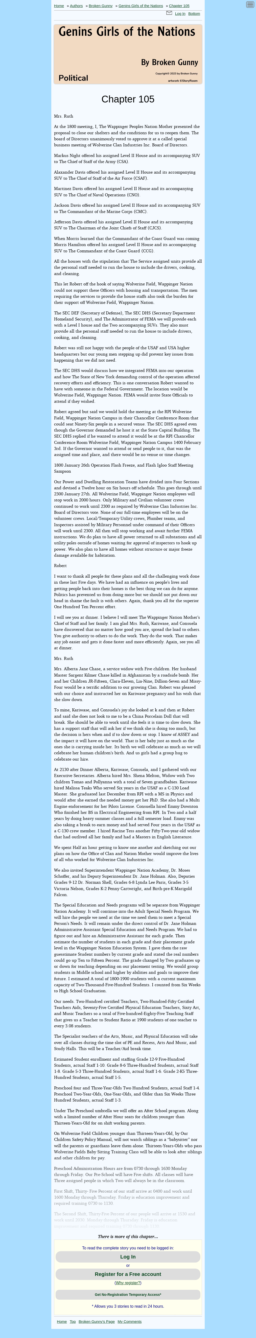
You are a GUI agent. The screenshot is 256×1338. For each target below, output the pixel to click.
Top (73, 1322)
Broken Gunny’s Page (97, 1322)
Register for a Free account (128, 1274)
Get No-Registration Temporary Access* (128, 1295)
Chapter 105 (179, 6)
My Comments (130, 1322)
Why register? (128, 1283)
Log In (180, 14)
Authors (76, 6)
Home (59, 6)
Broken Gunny (100, 6)
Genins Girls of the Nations (141, 6)
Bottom (194, 14)
